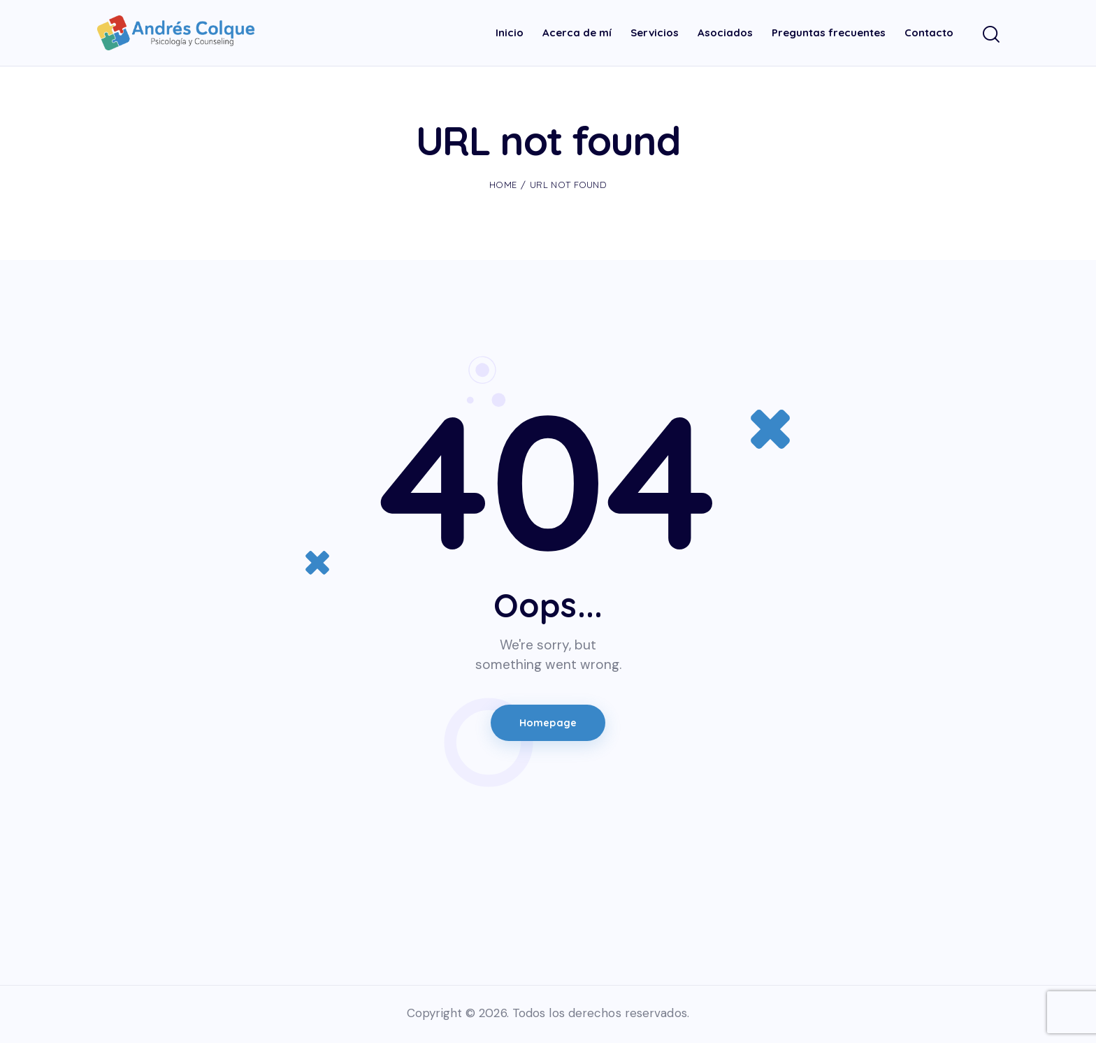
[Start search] (990, 35)
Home (503, 184)
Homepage (548, 724)
